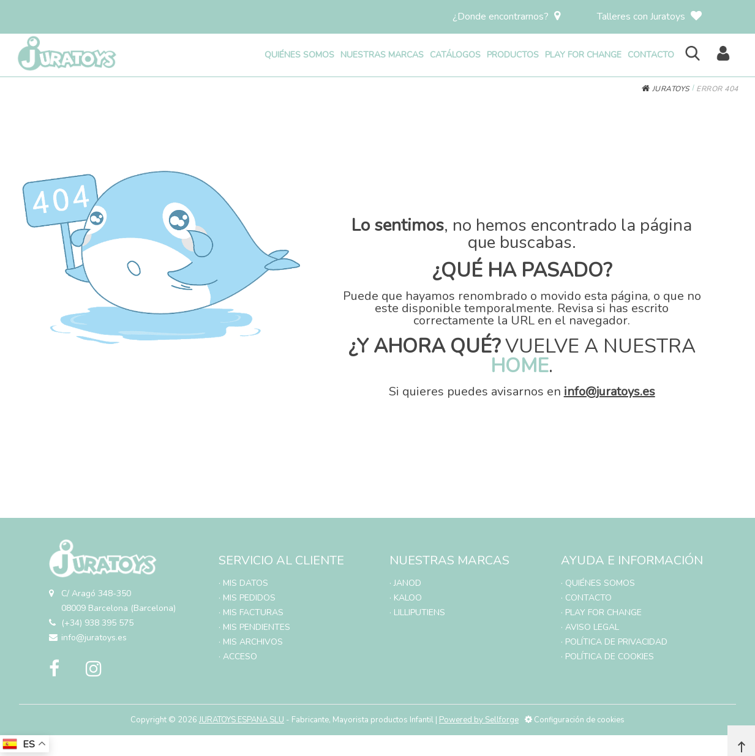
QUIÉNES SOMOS (299, 55)
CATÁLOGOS (455, 55)
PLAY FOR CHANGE (583, 55)
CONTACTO (651, 55)
